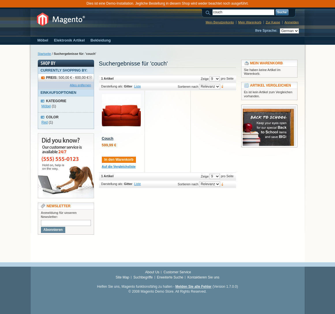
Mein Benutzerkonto (220, 22)
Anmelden (292, 22)
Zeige (205, 79)
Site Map (122, 277)
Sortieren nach (188, 86)
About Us (152, 272)
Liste (137, 86)
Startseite (44, 53)
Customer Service (177, 272)
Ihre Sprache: (266, 31)
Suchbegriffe (143, 277)
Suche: (208, 12)
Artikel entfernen (90, 77)
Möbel (46, 106)
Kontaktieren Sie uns (204, 277)
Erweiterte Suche (170, 277)
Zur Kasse (273, 22)
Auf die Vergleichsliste (119, 166)
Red (45, 122)
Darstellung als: (112, 86)
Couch (107, 138)
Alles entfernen (80, 85)
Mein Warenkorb (249, 22)
